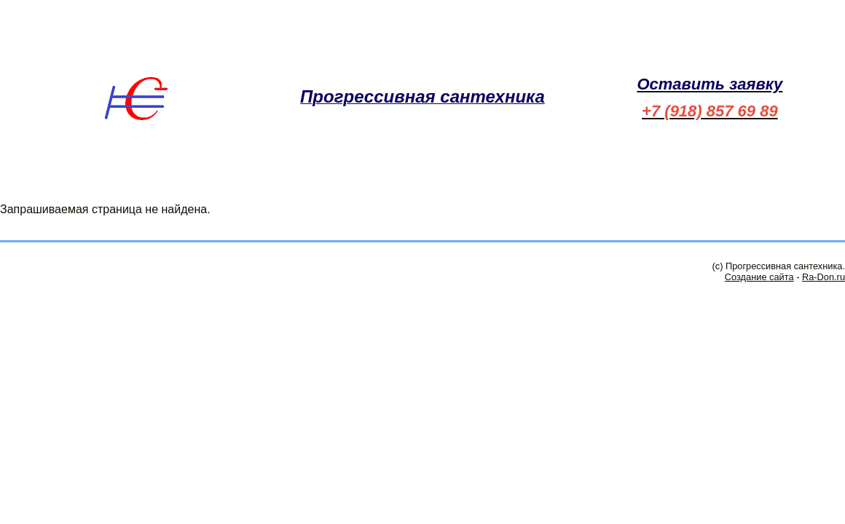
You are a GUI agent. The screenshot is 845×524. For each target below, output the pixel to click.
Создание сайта (759, 276)
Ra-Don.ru (823, 276)
